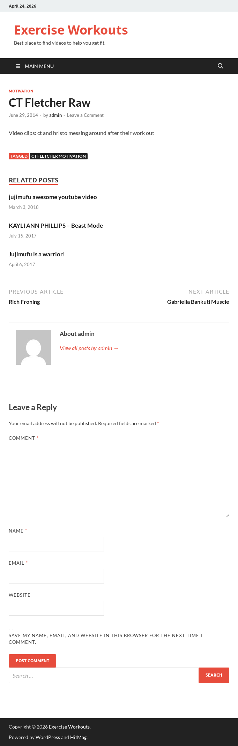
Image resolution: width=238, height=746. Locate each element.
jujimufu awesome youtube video (53, 197)
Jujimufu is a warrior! (37, 254)
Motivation (21, 91)
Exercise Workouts (71, 29)
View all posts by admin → (89, 348)
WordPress (48, 737)
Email (18, 563)
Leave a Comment (85, 115)
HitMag (78, 737)
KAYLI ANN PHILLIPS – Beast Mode (56, 225)
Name (18, 531)
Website (20, 595)
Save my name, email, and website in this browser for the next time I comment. (105, 639)
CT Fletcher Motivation (58, 156)
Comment (24, 438)
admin (55, 115)
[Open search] (220, 66)
